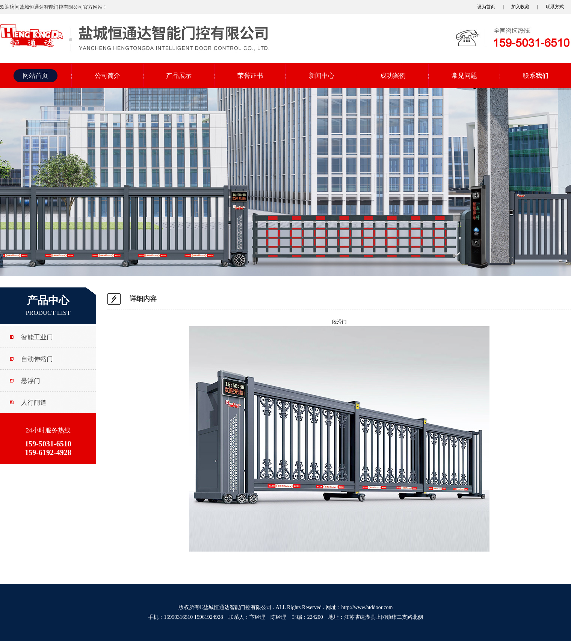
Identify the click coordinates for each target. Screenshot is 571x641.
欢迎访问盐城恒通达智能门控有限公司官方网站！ (53, 7)
